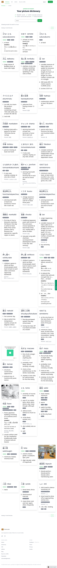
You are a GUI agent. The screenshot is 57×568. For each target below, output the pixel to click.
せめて (47, 327)
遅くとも (29, 423)
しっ (47, 493)
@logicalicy (30, 564)
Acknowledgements (5, 558)
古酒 (31, 205)
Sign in (44, 1)
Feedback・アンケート (34, 542)
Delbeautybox (45, 459)
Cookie (30, 549)
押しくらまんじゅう (9, 278)
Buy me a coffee (22, 1)
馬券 (10, 137)
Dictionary (7, 1)
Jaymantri (8, 399)
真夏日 (10, 327)
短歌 (28, 233)
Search (39, 20)
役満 (28, 110)
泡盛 (28, 205)
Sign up (50, 1)
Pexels (11, 399)
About (2, 542)
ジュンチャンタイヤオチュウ (29, 183)
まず (28, 360)
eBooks (15, 1)
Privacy (31, 547)
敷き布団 (11, 430)
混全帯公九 (30, 137)
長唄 (28, 247)
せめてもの (48, 341)
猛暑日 (14, 327)
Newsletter (3, 556)
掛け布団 (6, 432)
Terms (30, 544)
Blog (2, 551)
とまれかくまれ (13, 179)
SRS (12, 1)
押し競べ (29, 273)
